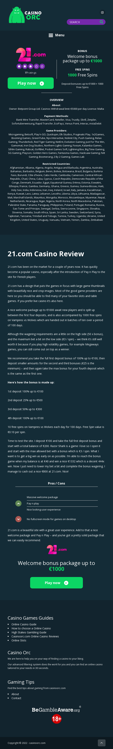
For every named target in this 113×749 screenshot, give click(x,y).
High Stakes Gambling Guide (29, 632)
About (15, 694)
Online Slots (19, 640)
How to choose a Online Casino (31, 628)
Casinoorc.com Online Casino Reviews (35, 636)
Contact (16, 698)
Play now (30, 83)
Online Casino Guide (24, 624)
